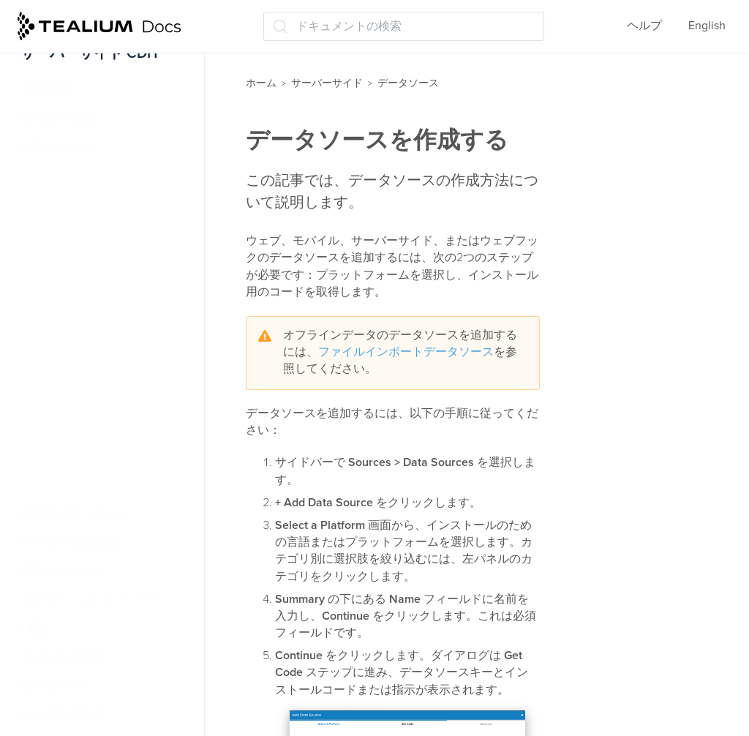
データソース (61, 147)
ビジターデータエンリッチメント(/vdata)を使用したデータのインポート (115, 336)
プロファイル (60, 118)
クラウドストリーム (77, 513)
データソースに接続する (98, 233)
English (707, 25)
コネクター (54, 685)
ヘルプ (644, 25)
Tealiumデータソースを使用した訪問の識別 (112, 390)
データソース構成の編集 (98, 262)
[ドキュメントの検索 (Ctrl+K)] (403, 26)
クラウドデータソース (90, 456)
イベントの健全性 (71, 542)
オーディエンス (66, 714)
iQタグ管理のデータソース (104, 291)
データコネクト (66, 571)
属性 (36, 628)
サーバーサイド (327, 83)
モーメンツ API (65, 657)
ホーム (261, 83)
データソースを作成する (98, 205)
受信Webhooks (71, 485)
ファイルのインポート (90, 428)
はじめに (48, 90)
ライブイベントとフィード (90, 600)
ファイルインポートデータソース (406, 352)
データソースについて (92, 176)
